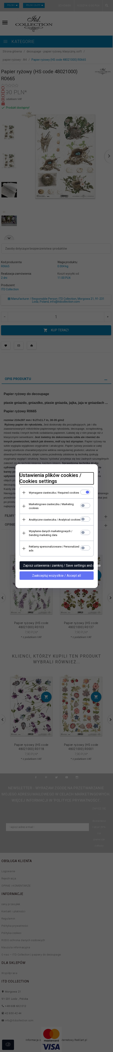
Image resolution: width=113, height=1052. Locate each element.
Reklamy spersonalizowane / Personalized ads (54, 548)
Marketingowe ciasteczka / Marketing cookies (51, 506)
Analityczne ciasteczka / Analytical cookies (54, 519)
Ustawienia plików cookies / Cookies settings (50, 478)
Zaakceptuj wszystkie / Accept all (56, 576)
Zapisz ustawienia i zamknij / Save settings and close (58, 565)
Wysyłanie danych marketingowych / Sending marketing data (50, 533)
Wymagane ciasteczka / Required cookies (54, 492)
